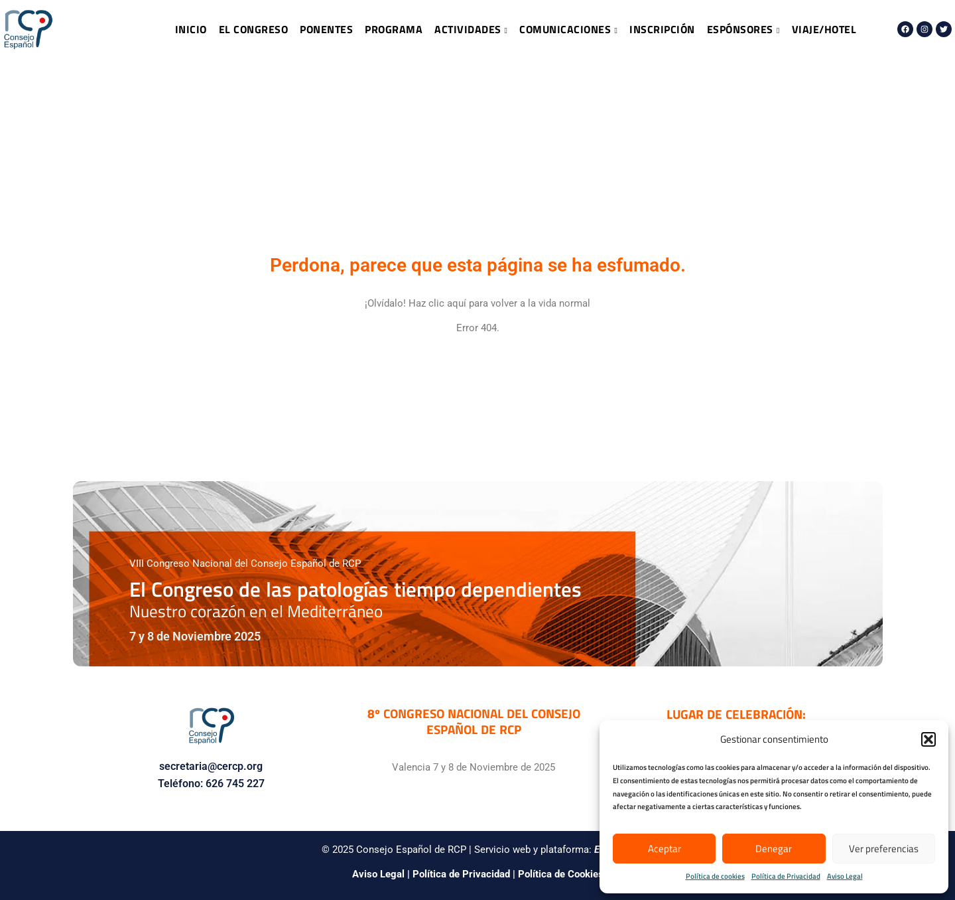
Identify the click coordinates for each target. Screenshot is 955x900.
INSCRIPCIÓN (662, 29)
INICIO (191, 29)
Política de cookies (715, 876)
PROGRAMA (393, 29)
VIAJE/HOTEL (824, 29)
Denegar (773, 848)
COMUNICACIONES (568, 29)
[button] (928, 739)
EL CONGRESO (253, 29)
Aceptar (664, 848)
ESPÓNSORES (743, 29)
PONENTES (326, 29)
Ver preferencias (884, 848)
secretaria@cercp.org (211, 766)
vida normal (564, 303)
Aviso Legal (845, 876)
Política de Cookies (561, 874)
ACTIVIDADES (470, 29)
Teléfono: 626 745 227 (211, 783)
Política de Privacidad (785, 876)
